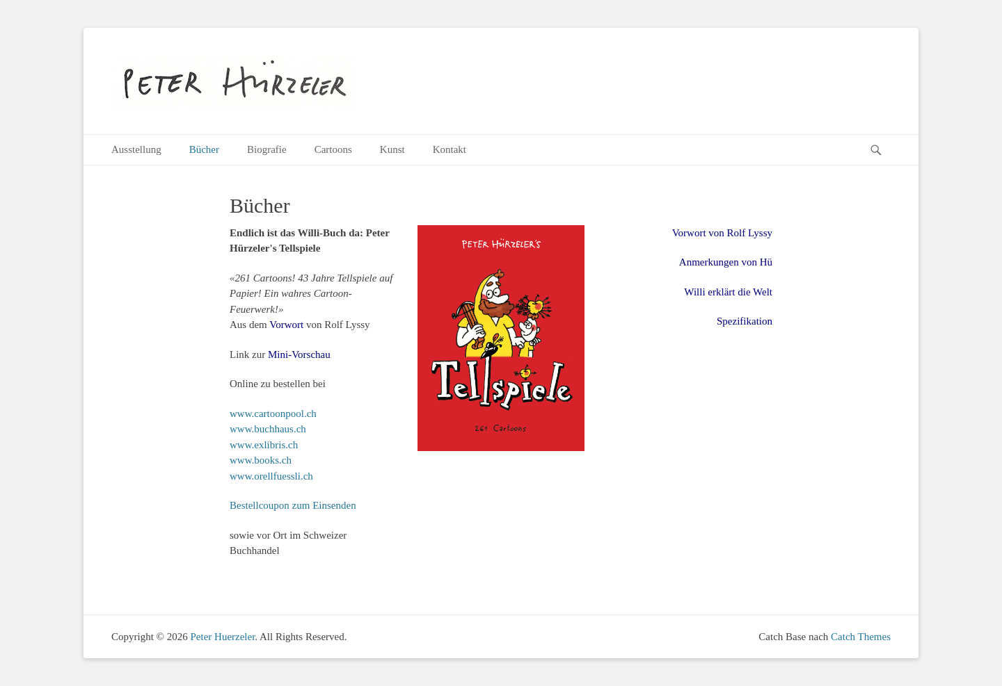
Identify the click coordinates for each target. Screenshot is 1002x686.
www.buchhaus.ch (268, 428)
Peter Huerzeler (222, 636)
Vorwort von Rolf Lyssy (722, 232)
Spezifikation (744, 321)
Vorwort (286, 324)
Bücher (204, 149)
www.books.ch (261, 460)
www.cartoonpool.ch (273, 413)
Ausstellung (136, 149)
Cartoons (333, 149)
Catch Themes (861, 636)
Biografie (267, 149)
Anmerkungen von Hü (725, 262)
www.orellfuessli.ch (271, 476)
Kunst (392, 149)
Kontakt (449, 149)
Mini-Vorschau (299, 354)
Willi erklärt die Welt (728, 291)
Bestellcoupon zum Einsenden (293, 505)
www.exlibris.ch (264, 444)
